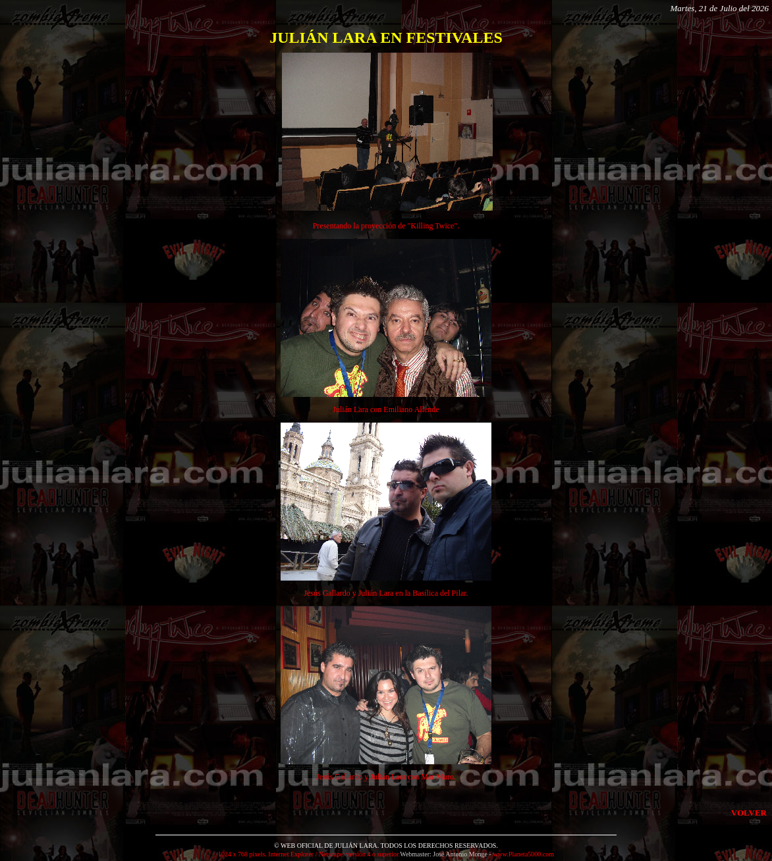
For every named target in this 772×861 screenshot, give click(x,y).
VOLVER (749, 813)
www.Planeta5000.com (523, 854)
